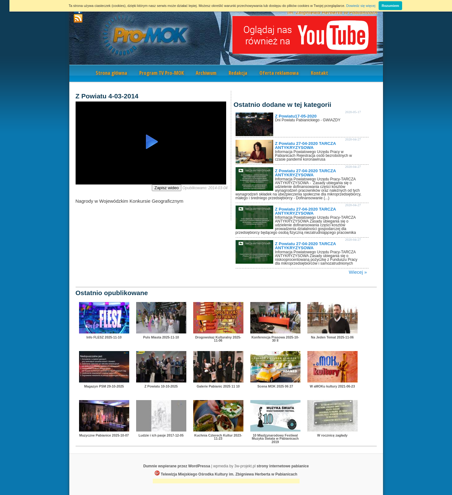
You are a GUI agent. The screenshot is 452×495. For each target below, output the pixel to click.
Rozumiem (390, 6)
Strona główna (111, 72)
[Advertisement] (226, 481)
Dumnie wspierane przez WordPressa (176, 466)
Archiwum (206, 72)
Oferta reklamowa (279, 72)
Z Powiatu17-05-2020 (296, 116)
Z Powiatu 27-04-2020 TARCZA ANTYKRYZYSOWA (305, 145)
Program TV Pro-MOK (161, 72)
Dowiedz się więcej (360, 6)
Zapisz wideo (166, 187)
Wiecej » (358, 272)
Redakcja (238, 72)
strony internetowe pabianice (283, 466)
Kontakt (319, 72)
